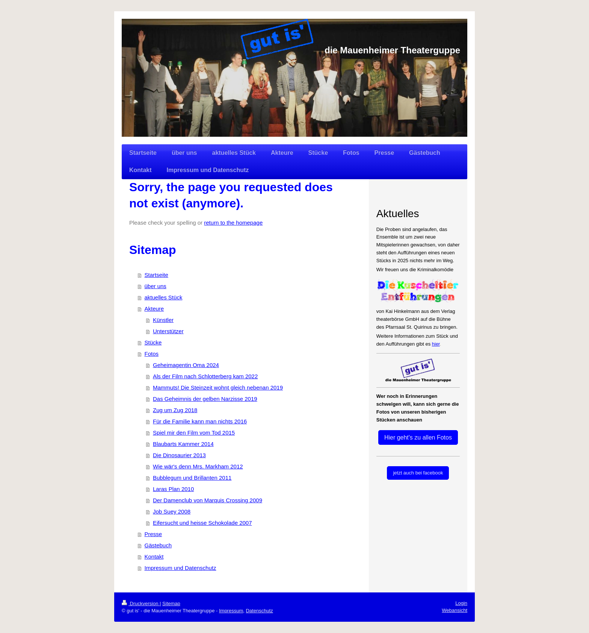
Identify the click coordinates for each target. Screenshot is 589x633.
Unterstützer (168, 331)
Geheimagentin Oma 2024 (186, 365)
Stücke (153, 342)
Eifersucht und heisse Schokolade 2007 (202, 523)
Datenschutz (259, 610)
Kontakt (154, 556)
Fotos (152, 353)
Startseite (156, 275)
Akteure (154, 308)
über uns (155, 286)
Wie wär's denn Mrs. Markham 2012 (198, 466)
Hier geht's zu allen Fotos (418, 437)
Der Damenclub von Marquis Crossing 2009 (207, 500)
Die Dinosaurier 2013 (179, 455)
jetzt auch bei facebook (418, 473)
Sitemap (171, 603)
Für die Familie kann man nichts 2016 (200, 421)
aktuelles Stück (164, 297)
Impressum (231, 610)
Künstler (163, 320)
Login (461, 603)
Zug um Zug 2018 (175, 410)
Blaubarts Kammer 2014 (183, 444)
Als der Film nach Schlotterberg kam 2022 (205, 376)
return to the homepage (233, 222)
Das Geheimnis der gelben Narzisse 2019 (205, 399)
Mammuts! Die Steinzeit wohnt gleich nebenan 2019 (218, 387)
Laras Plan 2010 (173, 489)
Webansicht (454, 610)
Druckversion (141, 603)
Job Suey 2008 (171, 511)
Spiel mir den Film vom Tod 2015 (194, 432)
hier (436, 344)
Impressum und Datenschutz (180, 568)
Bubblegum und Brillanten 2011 (192, 477)
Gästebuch (158, 545)
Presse (153, 534)
